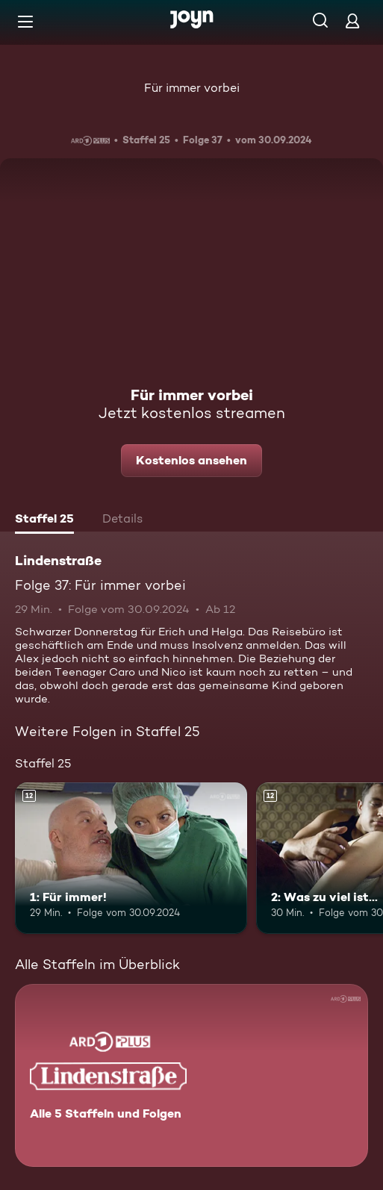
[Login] (352, 20)
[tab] (44, 520)
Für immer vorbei (192, 88)
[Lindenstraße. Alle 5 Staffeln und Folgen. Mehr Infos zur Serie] (191, 1075)
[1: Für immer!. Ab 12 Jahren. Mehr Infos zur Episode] (131, 857)
